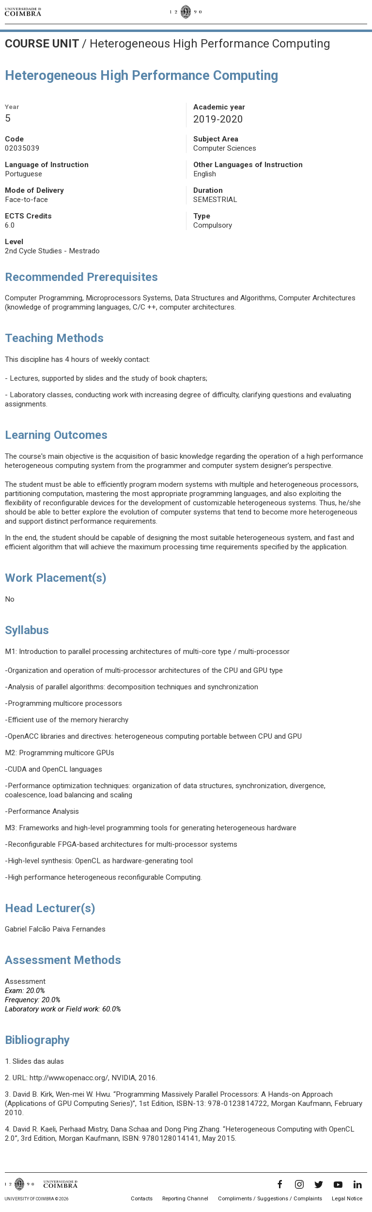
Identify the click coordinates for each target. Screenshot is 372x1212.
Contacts (142, 1199)
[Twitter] (318, 1184)
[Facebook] (280, 1184)
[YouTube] (338, 1184)
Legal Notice (347, 1199)
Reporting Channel (185, 1199)
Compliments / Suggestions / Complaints (270, 1199)
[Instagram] (299, 1184)
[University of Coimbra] (23, 11)
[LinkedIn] (357, 1184)
